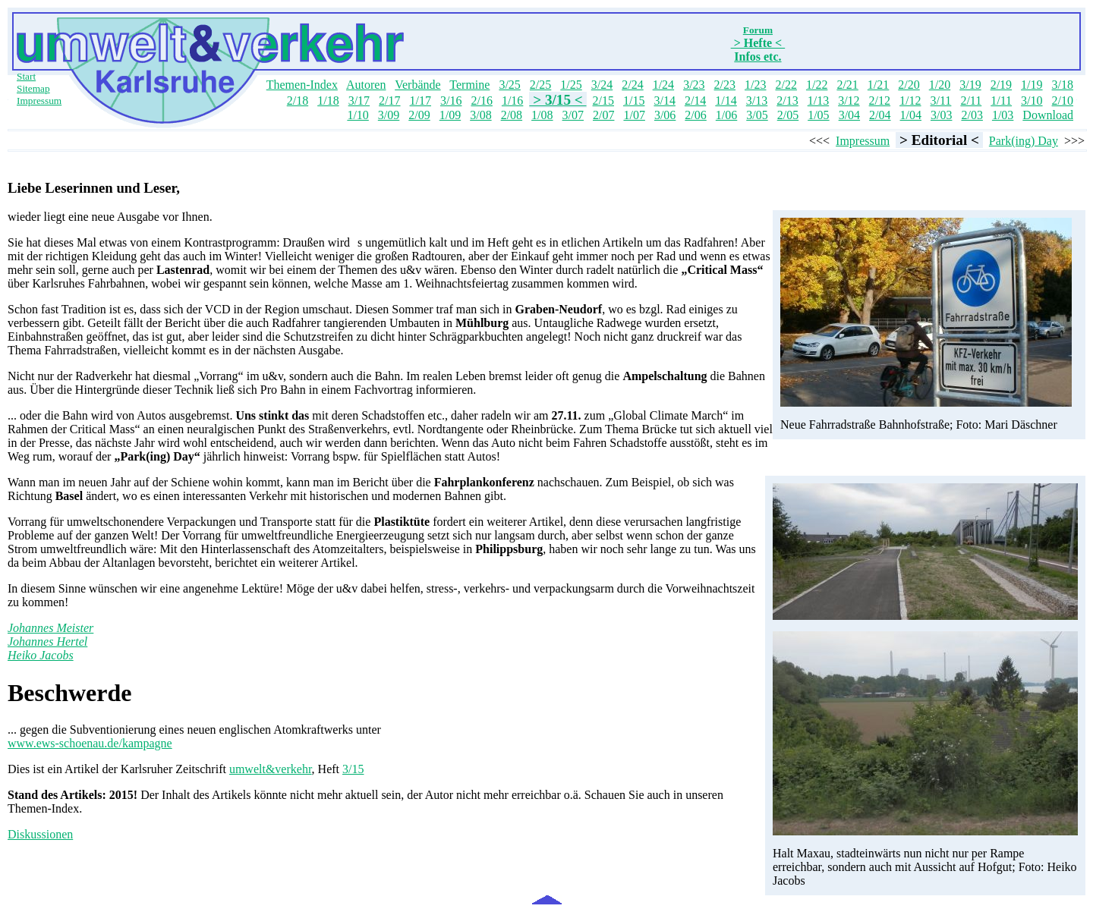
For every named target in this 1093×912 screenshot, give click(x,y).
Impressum (39, 100)
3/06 (665, 114)
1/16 (512, 100)
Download (1047, 114)
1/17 (420, 100)
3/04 (849, 114)
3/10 (1031, 100)
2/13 (787, 100)
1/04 (910, 114)
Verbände (417, 84)
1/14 (725, 100)
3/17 (359, 100)
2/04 (879, 114)
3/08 (480, 114)
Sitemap (33, 88)
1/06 (726, 114)
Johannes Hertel (47, 641)
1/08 (542, 114)
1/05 (818, 114)
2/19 (1001, 84)
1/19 (1031, 84)
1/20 (939, 84)
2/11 (970, 100)
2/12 (879, 100)
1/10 (357, 114)
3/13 (756, 100)
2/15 (603, 100)
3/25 (509, 84)
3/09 (388, 114)
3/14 (664, 100)
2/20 (908, 84)
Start (26, 76)
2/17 (389, 100)
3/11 (941, 100)
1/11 (1001, 100)
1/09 (450, 114)
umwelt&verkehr (270, 769)
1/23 (755, 84)
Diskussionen (40, 834)
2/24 (632, 84)
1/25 (570, 84)
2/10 (1062, 100)
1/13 (818, 100)
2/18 (297, 100)
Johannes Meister (50, 627)
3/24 (602, 84)
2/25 (540, 84)
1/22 (816, 84)
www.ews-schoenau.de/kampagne (90, 743)
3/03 (941, 114)
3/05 (756, 114)
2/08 (511, 114)
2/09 (419, 114)
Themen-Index (302, 84)
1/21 (878, 84)
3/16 (450, 100)
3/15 (353, 769)
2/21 (847, 84)
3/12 (848, 100)
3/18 (1062, 84)
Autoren (366, 84)
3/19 (970, 84)
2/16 (481, 100)
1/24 (663, 84)
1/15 (633, 100)
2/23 (724, 84)
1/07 (633, 114)
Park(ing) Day (1023, 140)
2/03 (971, 114)
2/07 (603, 114)
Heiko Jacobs (41, 655)
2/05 (787, 114)
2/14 (695, 100)
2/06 (695, 114)
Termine (469, 84)
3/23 (693, 84)
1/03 (1002, 114)
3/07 (573, 114)
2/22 (785, 84)
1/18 (328, 100)
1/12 (910, 100)
